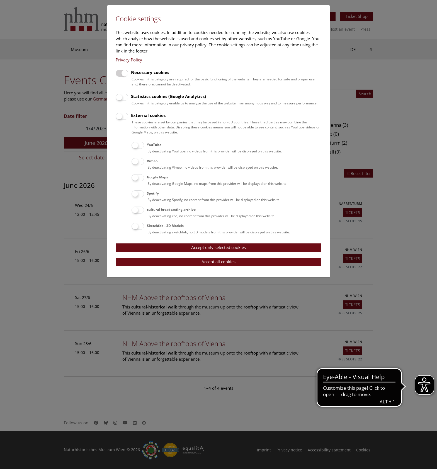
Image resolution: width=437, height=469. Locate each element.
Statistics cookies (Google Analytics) (168, 96)
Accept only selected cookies (218, 247)
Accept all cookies (218, 261)
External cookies (148, 115)
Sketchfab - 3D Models (165, 225)
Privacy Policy (129, 60)
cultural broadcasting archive (171, 209)
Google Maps (157, 177)
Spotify (153, 193)
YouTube (154, 144)
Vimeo (152, 161)
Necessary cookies (150, 72)
